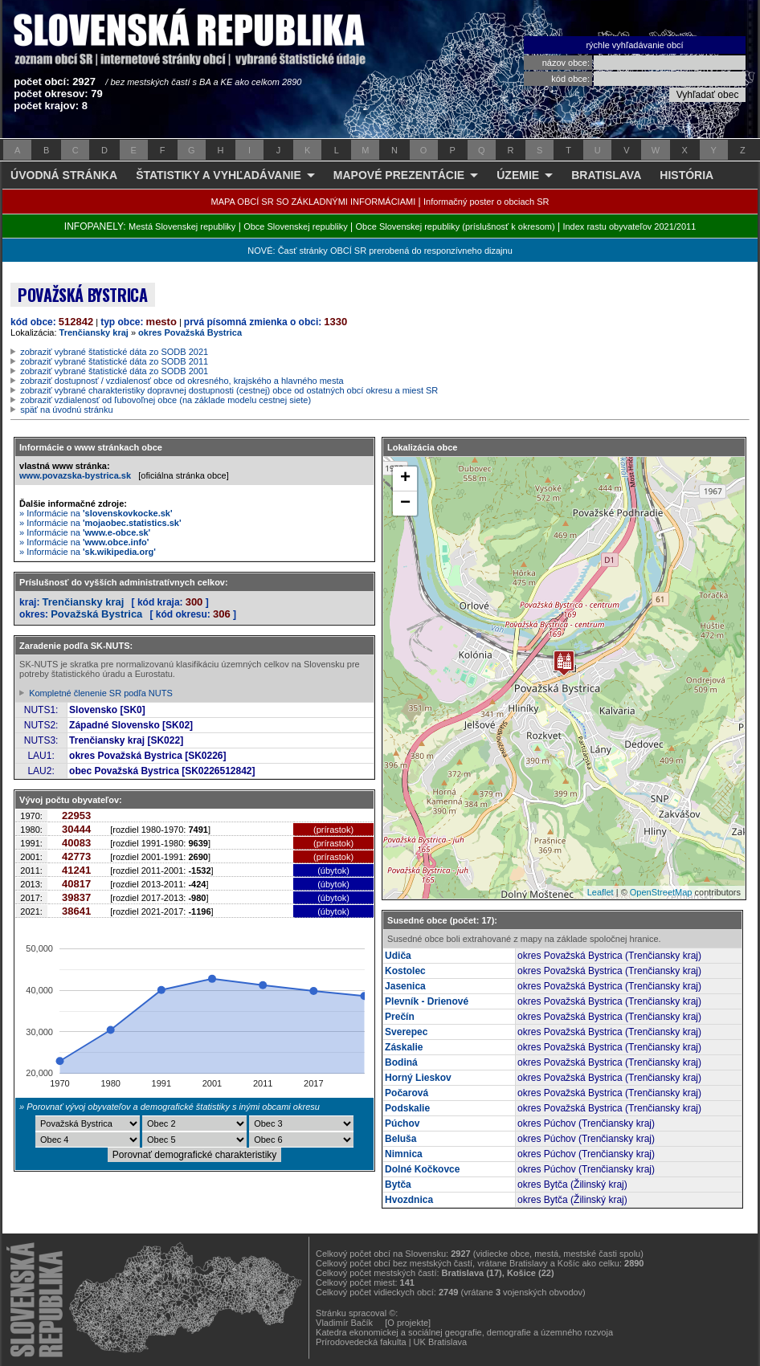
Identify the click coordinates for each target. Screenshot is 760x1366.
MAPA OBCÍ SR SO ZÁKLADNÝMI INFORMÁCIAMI (313, 201)
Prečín (400, 1016)
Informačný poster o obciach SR (486, 201)
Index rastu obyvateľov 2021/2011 (629, 226)
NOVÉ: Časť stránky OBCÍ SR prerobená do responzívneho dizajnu (379, 250)
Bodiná (401, 1062)
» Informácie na (96, 513)
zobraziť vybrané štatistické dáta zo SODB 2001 (114, 371)
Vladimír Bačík (344, 1322)
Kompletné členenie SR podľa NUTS (101, 693)
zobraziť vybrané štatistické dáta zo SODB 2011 (114, 361)
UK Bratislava (441, 1342)
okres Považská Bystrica (190, 332)
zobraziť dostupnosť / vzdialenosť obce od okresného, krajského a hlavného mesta (182, 380)
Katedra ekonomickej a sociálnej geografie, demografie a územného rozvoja (464, 1332)
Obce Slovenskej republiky (295, 226)
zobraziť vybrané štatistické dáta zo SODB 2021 (114, 352)
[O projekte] (408, 1322)
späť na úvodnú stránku (66, 409)
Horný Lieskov (418, 1077)
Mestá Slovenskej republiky (182, 226)
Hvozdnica (409, 1199)
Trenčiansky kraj (94, 332)
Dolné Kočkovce (422, 1169)
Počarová (406, 1093)
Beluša (400, 1138)
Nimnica (404, 1154)
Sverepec (406, 1032)
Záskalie (404, 1047)
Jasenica (405, 986)
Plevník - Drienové (426, 1001)
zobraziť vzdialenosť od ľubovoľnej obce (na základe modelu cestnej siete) (165, 400)
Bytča (398, 1184)
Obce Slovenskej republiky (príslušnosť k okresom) (455, 226)
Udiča (398, 955)
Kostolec (405, 971)
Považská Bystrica (96, 614)
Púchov (402, 1123)
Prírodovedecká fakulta (361, 1342)
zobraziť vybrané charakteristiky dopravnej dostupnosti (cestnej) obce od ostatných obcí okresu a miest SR (229, 390)
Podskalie (407, 1108)
